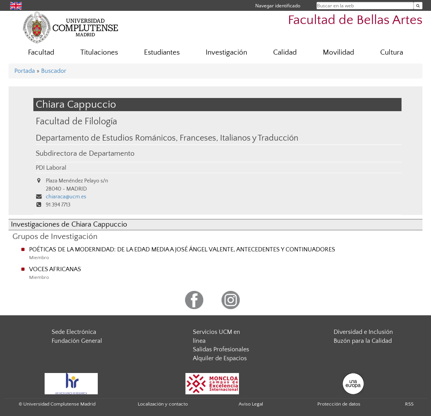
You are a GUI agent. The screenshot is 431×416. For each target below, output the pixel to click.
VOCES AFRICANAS (55, 269)
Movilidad (338, 52)
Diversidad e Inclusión (363, 331)
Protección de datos (338, 404)
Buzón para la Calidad (363, 340)
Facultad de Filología (76, 121)
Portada (24, 70)
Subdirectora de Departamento (85, 154)
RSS (409, 404)
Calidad (285, 52)
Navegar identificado (277, 5)
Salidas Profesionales (221, 349)
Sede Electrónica (74, 331)
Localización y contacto (163, 404)
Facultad (41, 52)
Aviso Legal (251, 404)
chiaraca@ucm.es (66, 197)
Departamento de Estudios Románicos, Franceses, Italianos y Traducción (167, 138)
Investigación (226, 52)
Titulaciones (99, 52)
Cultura (391, 52)
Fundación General (77, 340)
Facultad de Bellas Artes (355, 20)
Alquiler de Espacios (220, 358)
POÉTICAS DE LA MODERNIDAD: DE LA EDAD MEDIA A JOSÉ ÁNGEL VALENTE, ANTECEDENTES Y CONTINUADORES (182, 249)
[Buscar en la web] (418, 5)
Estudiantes (162, 52)
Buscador (53, 70)
